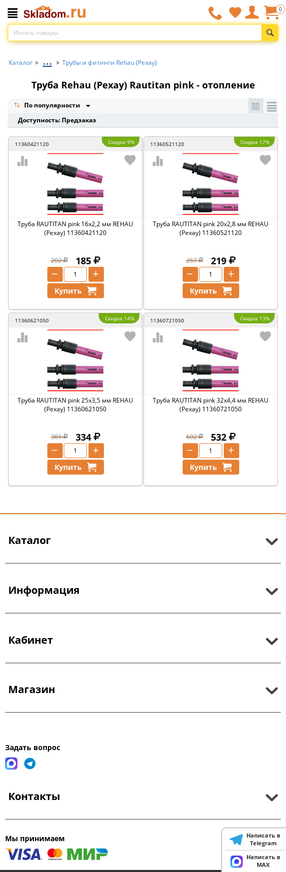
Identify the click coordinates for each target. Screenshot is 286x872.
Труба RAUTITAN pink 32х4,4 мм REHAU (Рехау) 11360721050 (211, 404)
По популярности (48, 106)
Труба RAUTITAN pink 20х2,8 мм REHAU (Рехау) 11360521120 (211, 228)
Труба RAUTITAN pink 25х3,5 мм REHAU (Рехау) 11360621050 (75, 404)
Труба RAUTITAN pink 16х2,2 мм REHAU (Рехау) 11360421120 (75, 228)
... (47, 59)
